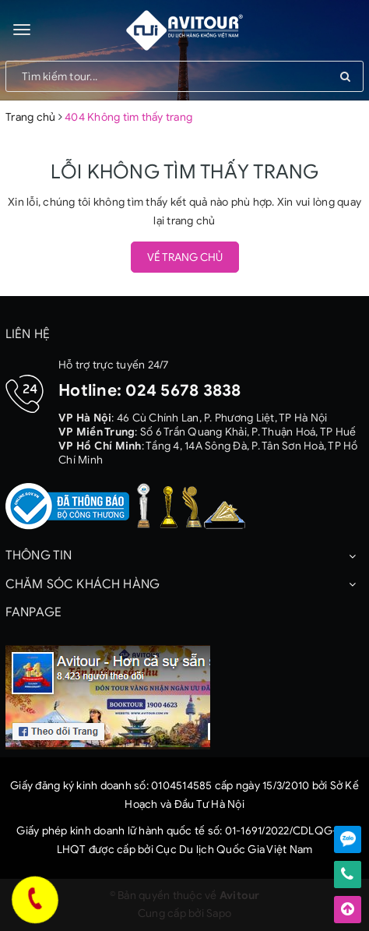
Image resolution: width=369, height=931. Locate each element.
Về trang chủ (185, 257)
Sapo (218, 913)
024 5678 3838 (183, 390)
